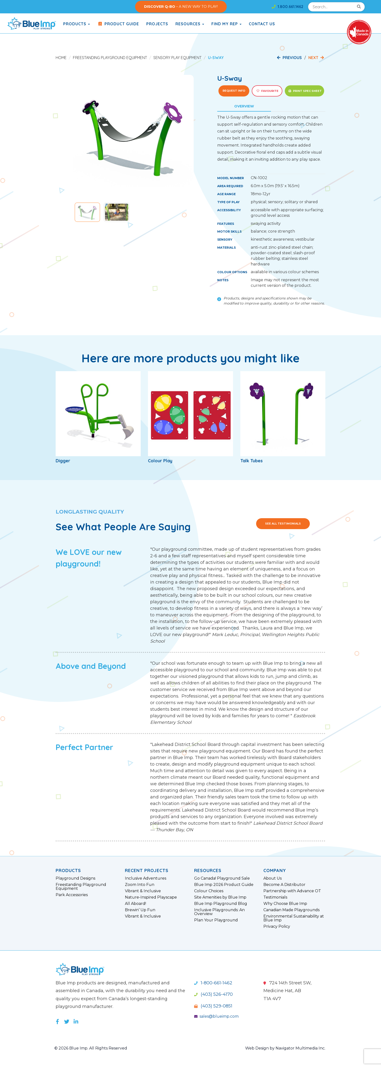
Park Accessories (72, 895)
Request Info (234, 90)
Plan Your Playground (216, 920)
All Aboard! (135, 904)
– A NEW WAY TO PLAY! (181, 6)
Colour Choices (208, 891)
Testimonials (275, 897)
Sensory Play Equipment (177, 57)
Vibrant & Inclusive (143, 891)
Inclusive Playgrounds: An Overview (219, 912)
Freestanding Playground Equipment (110, 57)
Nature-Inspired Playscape (151, 897)
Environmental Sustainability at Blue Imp (293, 918)
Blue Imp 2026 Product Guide (223, 885)
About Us (272, 878)
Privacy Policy (276, 926)
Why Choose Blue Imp (285, 904)
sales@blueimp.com (216, 1016)
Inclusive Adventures (145, 878)
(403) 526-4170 (213, 994)
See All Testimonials (283, 523)
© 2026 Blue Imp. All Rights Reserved (90, 1048)
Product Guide (118, 23)
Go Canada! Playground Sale (222, 878)
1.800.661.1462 (287, 6)
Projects (157, 23)
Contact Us (262, 23)
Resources (189, 23)
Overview (244, 106)
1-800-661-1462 (213, 983)
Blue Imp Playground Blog (220, 904)
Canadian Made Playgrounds (291, 910)
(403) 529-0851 (213, 1006)
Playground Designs (75, 878)
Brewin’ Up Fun (140, 910)
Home (61, 57)
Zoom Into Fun (139, 885)
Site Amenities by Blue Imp (220, 897)
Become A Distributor (284, 885)
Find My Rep (226, 23)
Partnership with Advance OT (292, 891)
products (76, 23)
